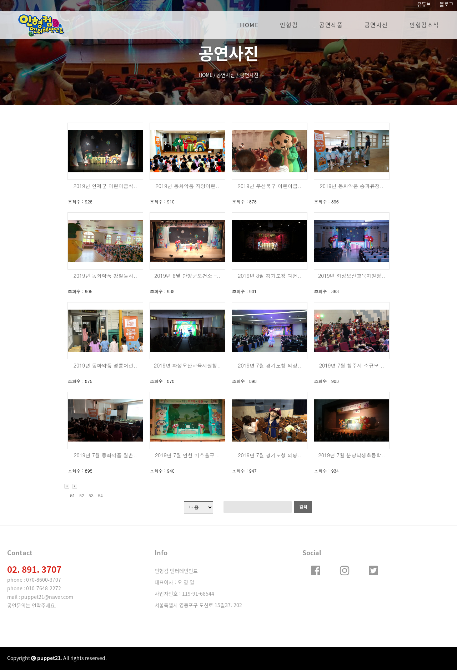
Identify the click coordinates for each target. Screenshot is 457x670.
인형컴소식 (424, 25)
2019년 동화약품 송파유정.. (352, 185)
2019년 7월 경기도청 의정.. (269, 365)
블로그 (446, 4)
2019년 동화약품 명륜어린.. (105, 365)
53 (91, 495)
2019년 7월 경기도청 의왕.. (269, 455)
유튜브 (424, 4)
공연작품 (331, 25)
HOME (249, 25)
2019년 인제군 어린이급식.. (105, 185)
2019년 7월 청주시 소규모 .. (351, 365)
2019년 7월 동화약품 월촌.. (105, 455)
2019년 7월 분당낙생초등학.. (351, 455)
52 (81, 495)
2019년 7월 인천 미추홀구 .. (187, 455)
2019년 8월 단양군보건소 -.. (187, 275)
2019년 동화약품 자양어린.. (188, 185)
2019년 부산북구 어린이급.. (270, 185)
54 (100, 495)
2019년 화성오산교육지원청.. (351, 275)
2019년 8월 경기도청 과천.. (269, 275)
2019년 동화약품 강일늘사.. (105, 275)
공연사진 (376, 25)
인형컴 (289, 25)
